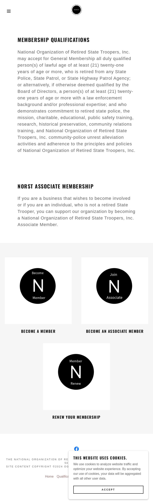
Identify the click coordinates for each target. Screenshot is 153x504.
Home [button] (49, 476)
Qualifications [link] (66, 476)
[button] (8, 11)
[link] (76, 11)
